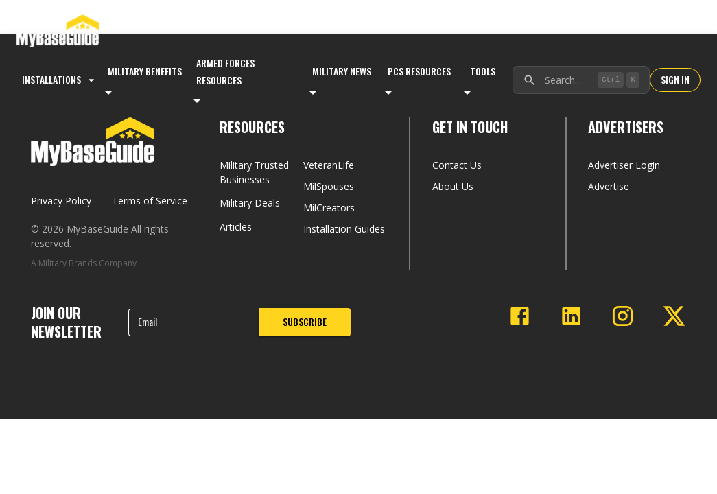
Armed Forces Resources (225, 71)
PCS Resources (419, 71)
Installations (60, 79)
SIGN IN (675, 79)
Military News (341, 71)
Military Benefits (145, 71)
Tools (482, 71)
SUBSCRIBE (305, 321)
